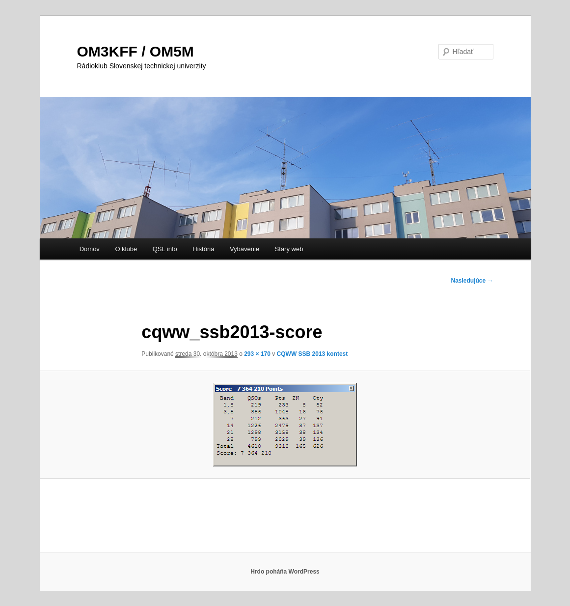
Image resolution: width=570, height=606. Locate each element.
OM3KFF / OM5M (135, 51)
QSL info (165, 249)
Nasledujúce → (472, 280)
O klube (126, 249)
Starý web (289, 249)
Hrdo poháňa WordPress (284, 571)
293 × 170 (257, 353)
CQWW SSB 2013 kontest (312, 353)
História (203, 249)
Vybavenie (244, 249)
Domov (90, 249)
